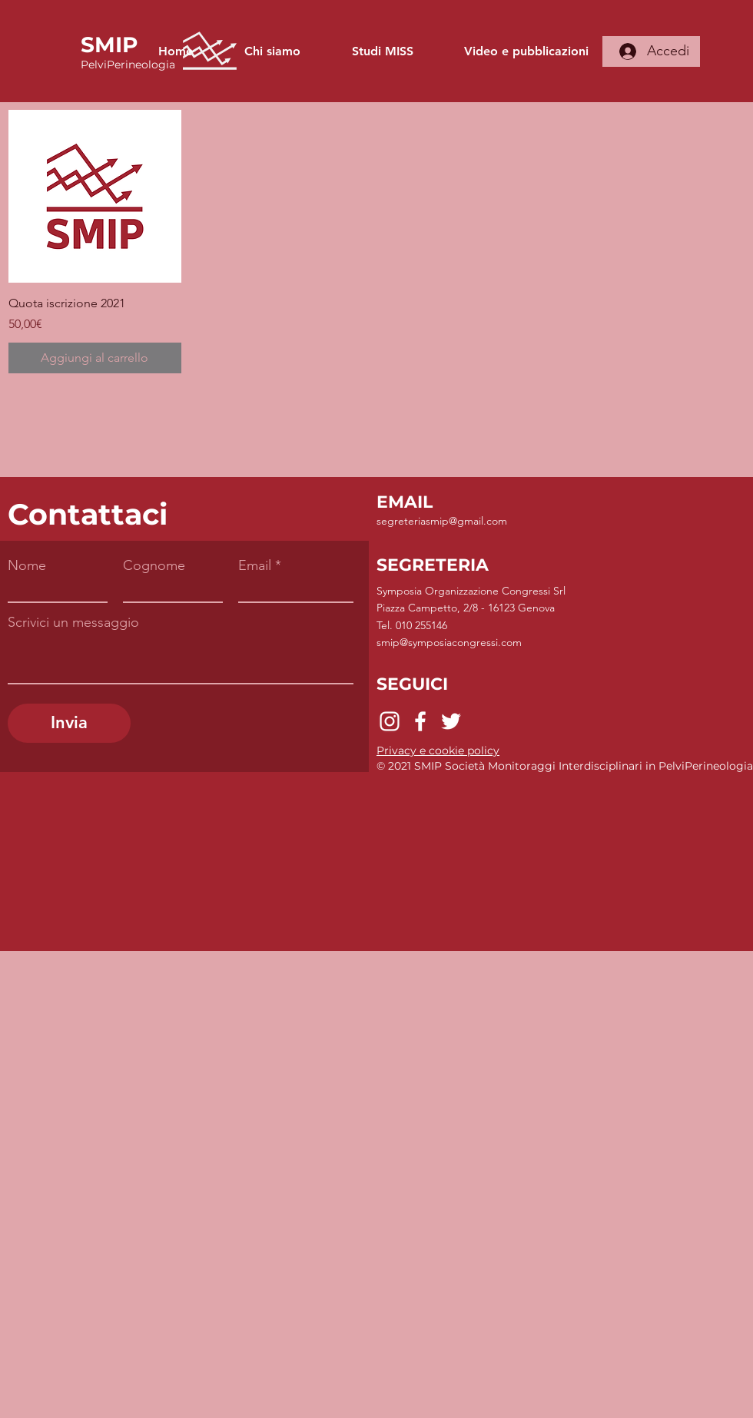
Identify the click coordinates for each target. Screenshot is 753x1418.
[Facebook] (420, 721)
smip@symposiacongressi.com (449, 642)
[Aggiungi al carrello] (94, 358)
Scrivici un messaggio (73, 622)
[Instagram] (389, 721)
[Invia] (69, 723)
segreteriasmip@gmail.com (441, 521)
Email (254, 565)
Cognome (154, 565)
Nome (27, 565)
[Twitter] (451, 721)
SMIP (109, 44)
